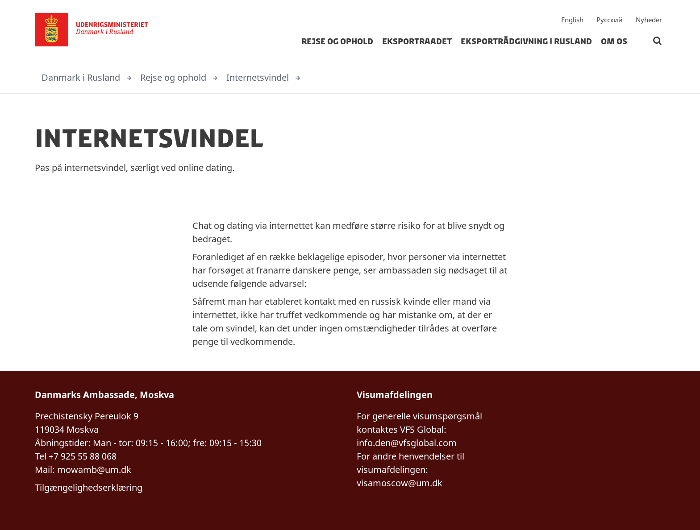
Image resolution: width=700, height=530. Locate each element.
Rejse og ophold (337, 42)
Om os (614, 42)
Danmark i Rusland (81, 77)
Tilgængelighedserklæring (88, 487)
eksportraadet (417, 42)
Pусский (609, 20)
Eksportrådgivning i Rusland (526, 42)
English (572, 20)
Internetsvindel (257, 77)
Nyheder (649, 20)
